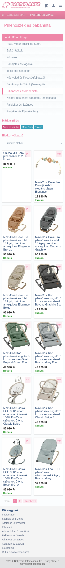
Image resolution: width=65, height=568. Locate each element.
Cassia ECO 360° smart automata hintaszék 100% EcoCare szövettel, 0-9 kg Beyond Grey (15, 477)
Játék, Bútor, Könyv (16, 15)
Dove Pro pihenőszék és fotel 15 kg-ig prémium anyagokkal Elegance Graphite (48, 243)
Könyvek (12, 57)
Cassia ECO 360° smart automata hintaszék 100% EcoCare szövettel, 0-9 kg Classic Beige (15, 416)
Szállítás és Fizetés (12, 518)
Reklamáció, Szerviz (13, 535)
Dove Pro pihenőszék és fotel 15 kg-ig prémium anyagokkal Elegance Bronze (16, 243)
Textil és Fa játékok (18, 70)
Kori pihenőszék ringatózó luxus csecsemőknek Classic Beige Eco (48, 413)
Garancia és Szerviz (13, 543)
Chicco (38, 127)
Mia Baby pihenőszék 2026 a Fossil (15, 156)
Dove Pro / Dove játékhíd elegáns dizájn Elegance (48, 187)
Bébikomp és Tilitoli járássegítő (26, 84)
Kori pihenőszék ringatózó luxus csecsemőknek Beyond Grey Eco (48, 358)
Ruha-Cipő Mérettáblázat (15, 552)
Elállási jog (8, 548)
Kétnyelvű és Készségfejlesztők (26, 77)
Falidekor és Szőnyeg (20, 104)
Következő (30, 501)
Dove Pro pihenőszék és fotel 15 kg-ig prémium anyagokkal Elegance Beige (16, 301)
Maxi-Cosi (27, 127)
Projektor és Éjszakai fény (22, 111)
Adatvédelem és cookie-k (15, 531)
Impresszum (8, 514)
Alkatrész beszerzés (13, 539)
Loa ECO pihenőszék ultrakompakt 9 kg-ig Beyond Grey (47, 474)
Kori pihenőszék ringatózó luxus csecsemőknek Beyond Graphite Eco (48, 300)
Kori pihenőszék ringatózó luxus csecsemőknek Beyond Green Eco (16, 358)
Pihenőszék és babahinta (41, 15)
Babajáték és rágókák (20, 64)
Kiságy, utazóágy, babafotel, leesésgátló (31, 97)
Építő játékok (15, 50)
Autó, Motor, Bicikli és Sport (24, 43)
